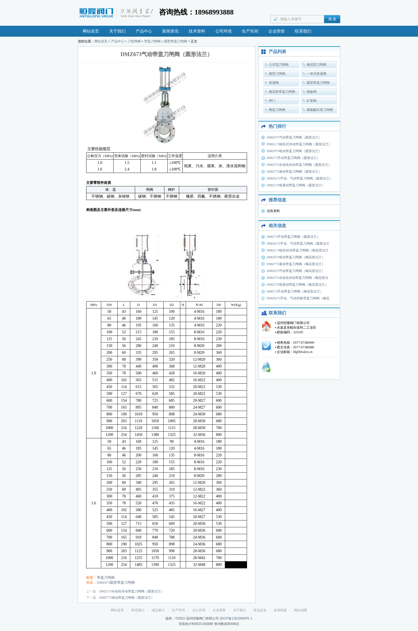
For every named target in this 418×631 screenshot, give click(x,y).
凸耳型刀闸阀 (279, 64)
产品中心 (144, 31)
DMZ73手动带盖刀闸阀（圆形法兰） (293, 158)
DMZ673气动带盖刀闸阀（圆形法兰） (294, 137)
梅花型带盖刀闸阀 (282, 92)
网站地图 (300, 610)
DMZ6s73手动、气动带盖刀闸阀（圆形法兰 (298, 243)
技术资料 (197, 31)
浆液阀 (274, 83)
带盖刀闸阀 (152, 41)
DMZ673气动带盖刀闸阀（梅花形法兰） (296, 271)
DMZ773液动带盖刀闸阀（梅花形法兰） (296, 264)
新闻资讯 (170, 31)
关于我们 (117, 31)
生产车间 (250, 31)
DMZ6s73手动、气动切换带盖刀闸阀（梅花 (298, 298)
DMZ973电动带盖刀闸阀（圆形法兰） (294, 151)
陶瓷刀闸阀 (277, 110)
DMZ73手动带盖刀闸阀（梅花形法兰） (295, 291)
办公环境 (198, 610)
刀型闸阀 (134, 41)
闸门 (272, 101)
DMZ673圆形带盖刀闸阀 (116, 582)
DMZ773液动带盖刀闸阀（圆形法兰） (126, 598)
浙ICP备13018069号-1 (236, 618)
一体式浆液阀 (316, 74)
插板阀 (312, 92)
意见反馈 (259, 610)
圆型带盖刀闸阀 (175, 41)
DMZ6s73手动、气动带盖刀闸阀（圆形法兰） (300, 178)
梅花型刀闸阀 (316, 64)
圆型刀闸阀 (277, 74)
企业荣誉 (276, 31)
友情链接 (280, 610)
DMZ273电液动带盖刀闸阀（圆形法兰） (296, 185)
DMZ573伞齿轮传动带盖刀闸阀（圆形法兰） (131, 591)
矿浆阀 (312, 101)
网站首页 (91, 31)
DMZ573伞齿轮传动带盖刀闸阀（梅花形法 (297, 278)
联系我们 (303, 31)
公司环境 (223, 31)
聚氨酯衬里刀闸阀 (320, 110)
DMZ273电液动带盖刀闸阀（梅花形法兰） (297, 284)
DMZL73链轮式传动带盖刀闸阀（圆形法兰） (299, 144)
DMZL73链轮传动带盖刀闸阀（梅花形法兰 (298, 250)
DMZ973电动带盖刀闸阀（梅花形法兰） (296, 257)
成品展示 (158, 610)
